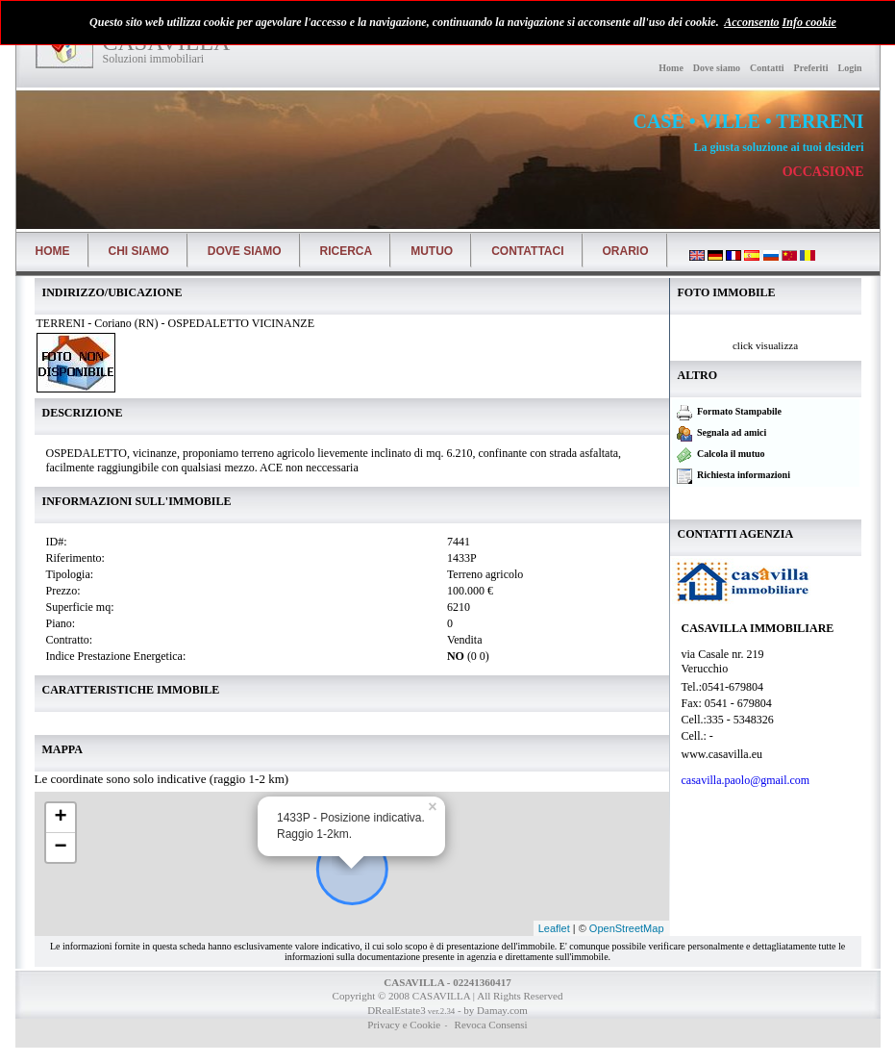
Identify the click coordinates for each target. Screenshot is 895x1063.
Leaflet (554, 928)
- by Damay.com (491, 1010)
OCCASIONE (823, 172)
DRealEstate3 (396, 1010)
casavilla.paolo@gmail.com (747, 780)
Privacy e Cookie (403, 1024)
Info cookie (809, 22)
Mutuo (431, 251)
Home (671, 68)
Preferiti (811, 68)
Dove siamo (716, 68)
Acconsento (751, 22)
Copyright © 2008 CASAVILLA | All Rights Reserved (448, 995)
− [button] (60, 847)
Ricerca (346, 251)
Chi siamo (139, 251)
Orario (626, 251)
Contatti (767, 68)
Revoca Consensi (490, 1024)
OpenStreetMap (626, 928)
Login (849, 68)
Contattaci (527, 251)
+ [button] (60, 817)
